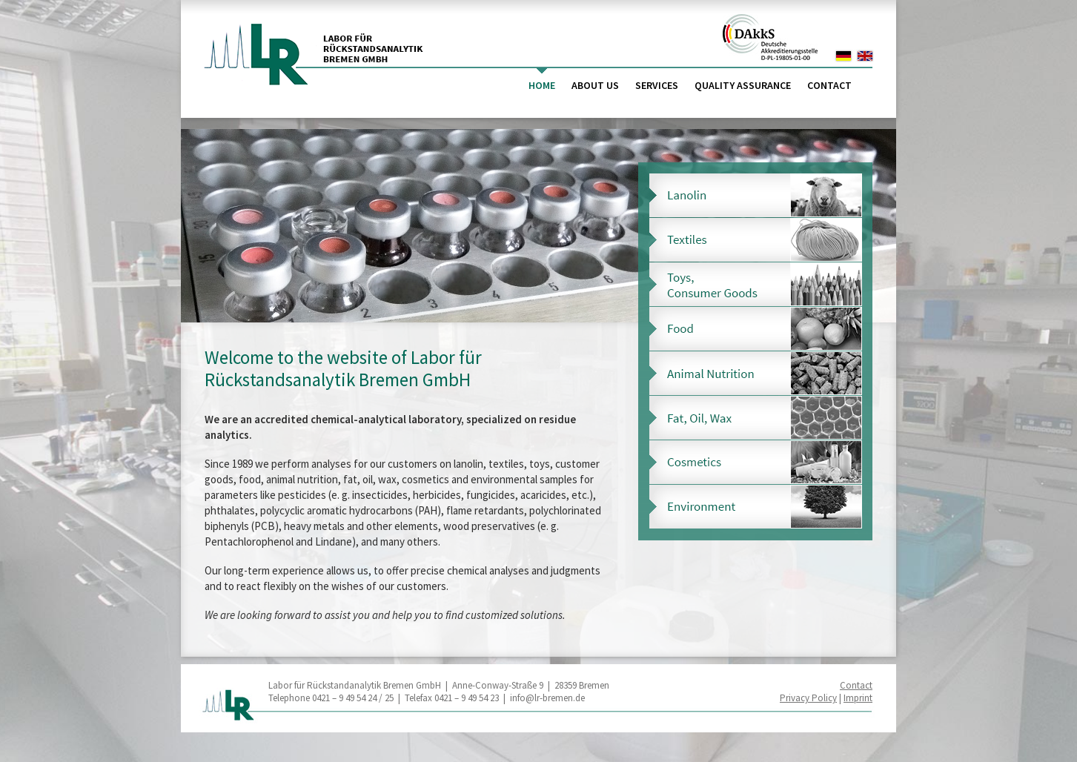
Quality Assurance (743, 85)
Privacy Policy (808, 698)
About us (595, 85)
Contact (829, 85)
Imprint (858, 698)
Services (656, 85)
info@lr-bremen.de (547, 698)
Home (541, 85)
